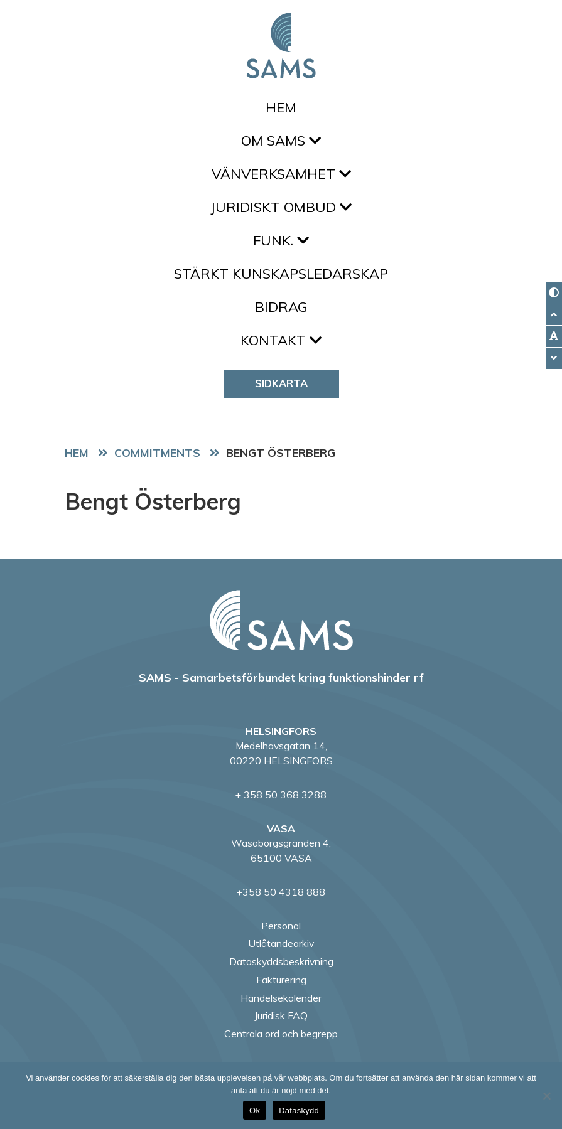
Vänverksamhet (281, 174)
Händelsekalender (281, 998)
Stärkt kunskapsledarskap (281, 273)
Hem (281, 107)
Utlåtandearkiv (281, 943)
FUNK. (281, 240)
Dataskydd (299, 1110)
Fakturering (281, 979)
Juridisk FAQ (281, 1015)
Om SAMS (281, 140)
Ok (254, 1110)
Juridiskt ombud (281, 207)
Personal (281, 925)
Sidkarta (281, 383)
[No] (546, 1095)
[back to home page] (281, 620)
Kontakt (281, 340)
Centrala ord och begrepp (281, 1033)
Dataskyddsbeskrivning (281, 961)
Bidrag (281, 307)
